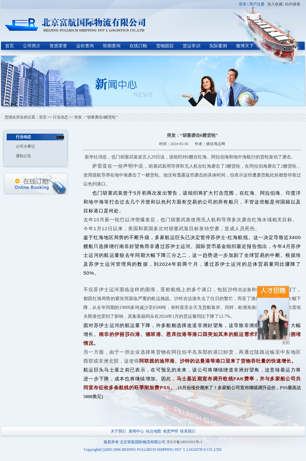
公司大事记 (25, 146)
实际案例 (218, 45)
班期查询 (111, 45)
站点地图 (153, 431)
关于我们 (118, 431)
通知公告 (23, 156)
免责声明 (170, 431)
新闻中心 (136, 431)
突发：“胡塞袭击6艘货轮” (96, 117)
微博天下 (245, 45)
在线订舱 (138, 45)
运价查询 (85, 45)
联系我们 (187, 431)
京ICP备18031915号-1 (184, 442)
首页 (9, 45)
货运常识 (191, 45)
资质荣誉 (58, 45)
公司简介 (32, 45)
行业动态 (60, 117)
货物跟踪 (165, 45)
